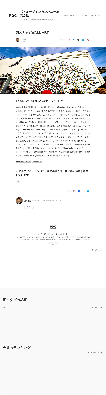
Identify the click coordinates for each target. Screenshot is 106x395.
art (18, 181)
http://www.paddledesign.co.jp (39, 19)
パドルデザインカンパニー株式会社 (39, 13)
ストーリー (92, 15)
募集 (99, 15)
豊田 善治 (23, 39)
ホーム (66, 15)
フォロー (24, 19)
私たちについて (75, 15)
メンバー (84, 15)
